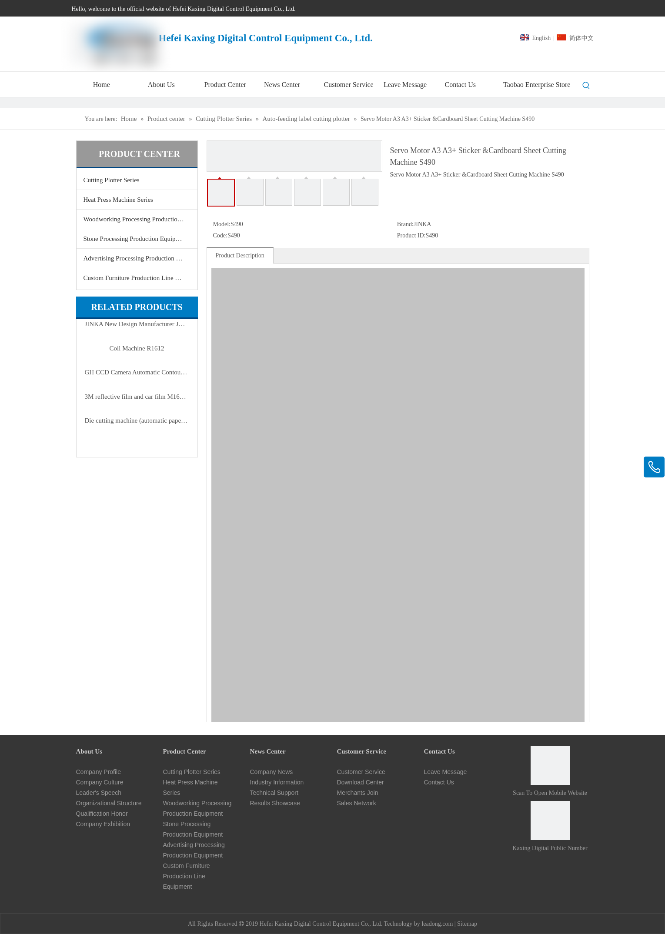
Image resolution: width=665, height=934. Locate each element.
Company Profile (98, 771)
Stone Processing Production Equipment (136, 238)
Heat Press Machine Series (118, 199)
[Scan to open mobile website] (550, 765)
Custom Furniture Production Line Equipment (140, 277)
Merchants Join (357, 792)
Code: (220, 235)
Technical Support (274, 792)
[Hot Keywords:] (586, 86)
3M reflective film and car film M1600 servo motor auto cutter (137, 396)
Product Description (240, 255)
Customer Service (361, 771)
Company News (271, 771)
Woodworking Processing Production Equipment (140, 219)
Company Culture (100, 782)
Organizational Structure (109, 803)
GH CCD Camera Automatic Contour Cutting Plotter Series (137, 372)
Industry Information (277, 782)
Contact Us (439, 782)
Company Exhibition (103, 824)
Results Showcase (275, 803)
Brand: (405, 224)
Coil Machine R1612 (137, 348)
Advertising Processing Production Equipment (140, 258)
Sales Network (356, 803)
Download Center (360, 782)
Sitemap (467, 924)
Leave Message (445, 771)
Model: (222, 224)
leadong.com (437, 924)
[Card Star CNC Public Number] (550, 820)
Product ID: (411, 235)
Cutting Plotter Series (112, 180)
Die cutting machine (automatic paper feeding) (137, 420)
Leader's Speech (99, 792)
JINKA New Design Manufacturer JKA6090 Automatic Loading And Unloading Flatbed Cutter (137, 323)
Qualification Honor (102, 813)
